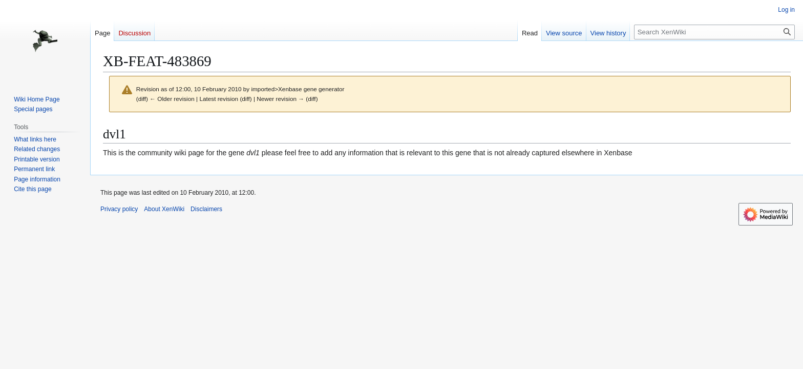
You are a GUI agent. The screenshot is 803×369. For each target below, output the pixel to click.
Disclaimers (206, 209)
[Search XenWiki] (714, 32)
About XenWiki (164, 209)
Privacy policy (119, 209)
